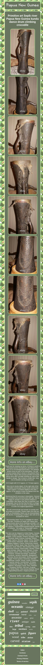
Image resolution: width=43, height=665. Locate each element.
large (14, 629)
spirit (23, 633)
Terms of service (22, 661)
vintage (30, 607)
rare (35, 615)
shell (11, 611)
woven (31, 629)
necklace (23, 629)
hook (17, 612)
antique (25, 621)
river (14, 621)
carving (27, 627)
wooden (24, 603)
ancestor (17, 617)
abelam (30, 638)
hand (23, 615)
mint (33, 627)
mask (33, 611)
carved (15, 641)
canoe (26, 618)
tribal (19, 625)
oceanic (17, 607)
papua (13, 633)
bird (34, 642)
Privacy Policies (22, 658)
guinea (13, 602)
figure (32, 633)
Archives (22, 653)
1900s (30, 615)
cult (33, 622)
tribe (23, 637)
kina (11, 627)
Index (23, 650)
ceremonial (14, 614)
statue (26, 641)
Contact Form (22, 656)
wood (15, 637)
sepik (33, 602)
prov (32, 618)
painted (24, 611)
